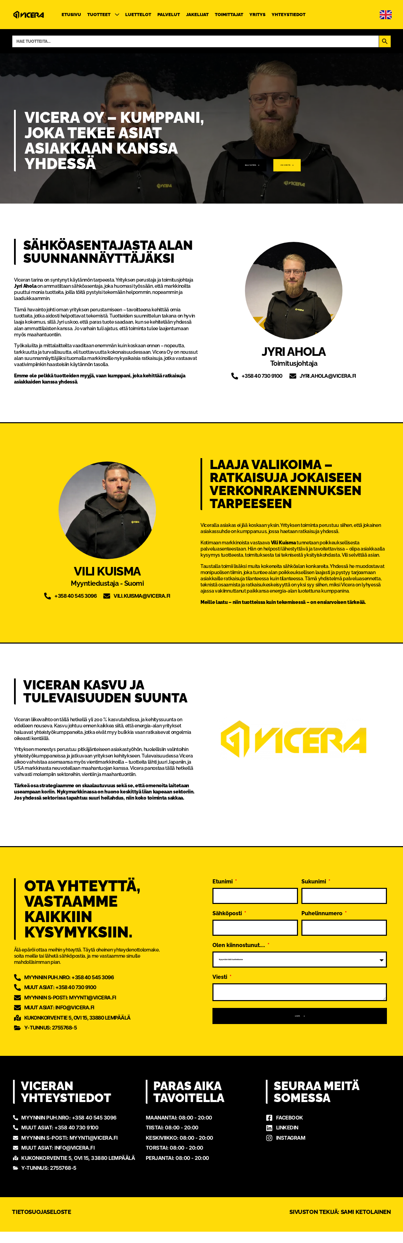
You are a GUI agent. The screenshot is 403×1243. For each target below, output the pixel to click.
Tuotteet (103, 14)
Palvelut (168, 14)
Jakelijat (197, 14)
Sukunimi (314, 874)
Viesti (220, 970)
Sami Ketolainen (366, 1223)
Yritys (257, 14)
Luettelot (138, 14)
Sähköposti (227, 906)
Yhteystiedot (289, 14)
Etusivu (71, 14)
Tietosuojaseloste (41, 1223)
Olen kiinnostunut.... (239, 938)
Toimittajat (229, 14)
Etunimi (223, 874)
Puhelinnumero (322, 906)
